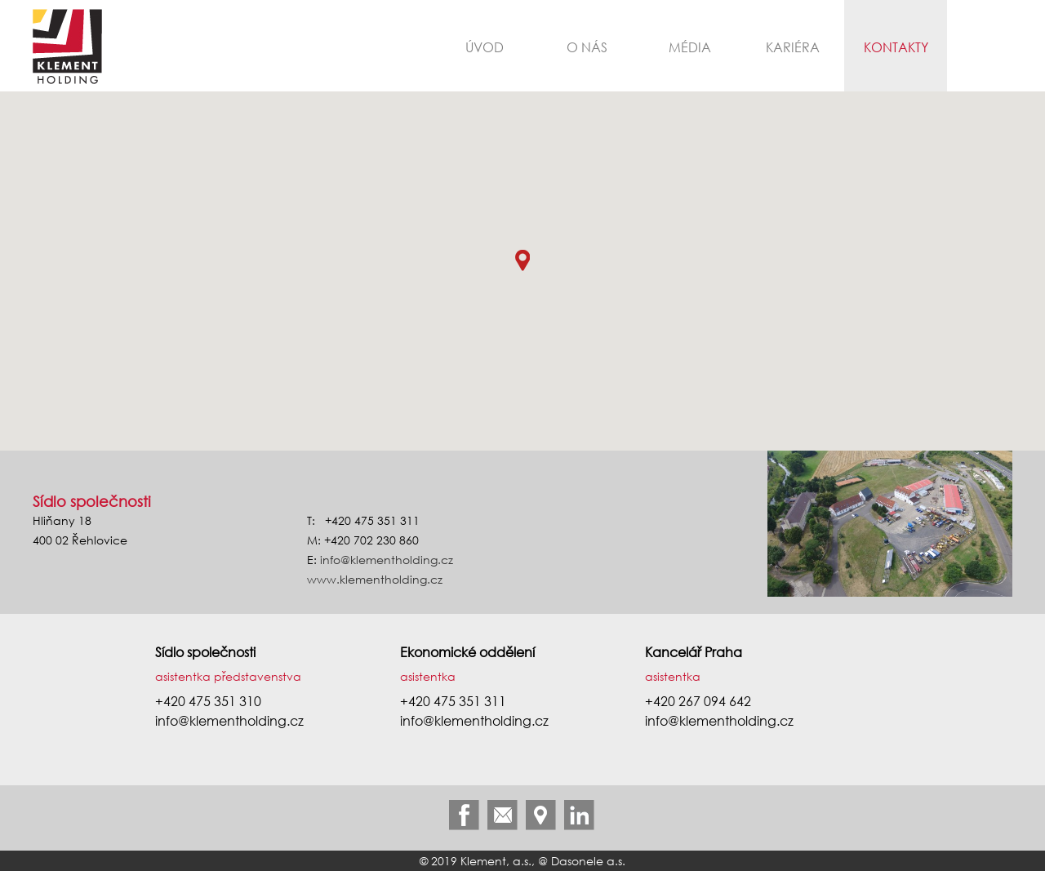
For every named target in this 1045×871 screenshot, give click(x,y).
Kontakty (896, 47)
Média (690, 47)
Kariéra (793, 47)
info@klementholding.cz (386, 559)
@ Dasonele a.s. (581, 861)
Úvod (484, 47)
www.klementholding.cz (374, 579)
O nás (587, 47)
